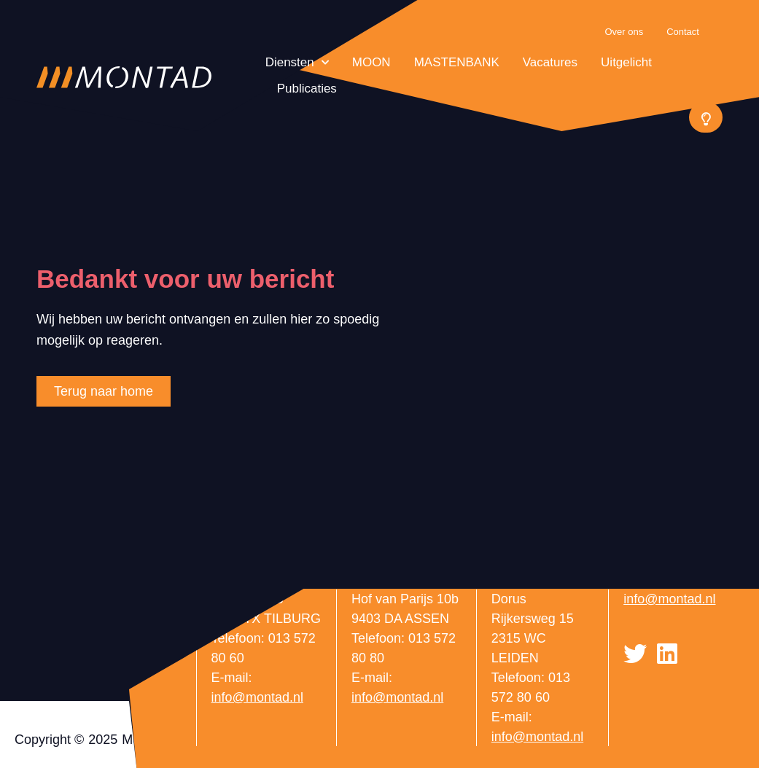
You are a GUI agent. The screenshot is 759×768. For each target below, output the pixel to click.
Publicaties (307, 88)
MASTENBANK (456, 62)
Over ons (623, 31)
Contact (682, 31)
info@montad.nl (257, 697)
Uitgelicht (626, 62)
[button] (706, 117)
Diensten (297, 62)
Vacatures (550, 62)
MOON (371, 62)
